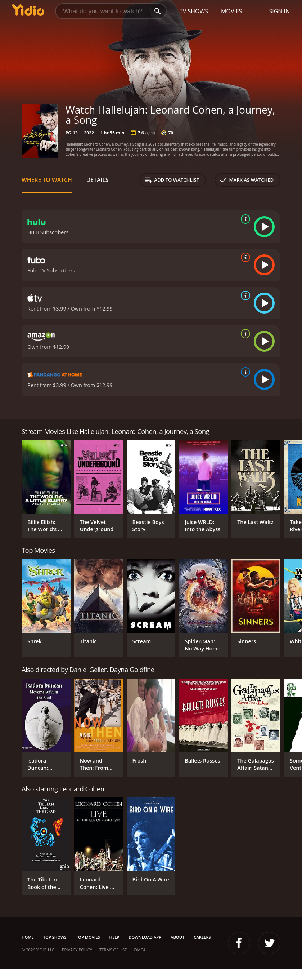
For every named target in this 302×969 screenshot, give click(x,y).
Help (114, 937)
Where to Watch (47, 180)
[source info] (244, 219)
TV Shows (194, 11)
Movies (231, 11)
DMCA (139, 949)
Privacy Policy (77, 949)
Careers (202, 937)
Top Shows (55, 937)
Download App (145, 937)
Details (97, 180)
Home (28, 937)
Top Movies (88, 937)
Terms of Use (113, 949)
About (177, 937)
